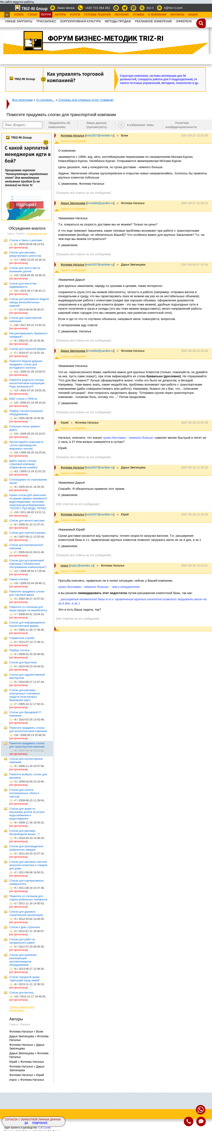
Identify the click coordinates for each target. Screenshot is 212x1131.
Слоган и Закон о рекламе (25, 240)
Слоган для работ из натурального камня (22, 941)
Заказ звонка (66, 8)
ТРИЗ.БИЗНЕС (46, 21)
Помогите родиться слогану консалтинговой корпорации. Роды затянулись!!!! (27, 383)
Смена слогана (18, 579)
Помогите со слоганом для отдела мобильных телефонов (28, 898)
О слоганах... (45, 100)
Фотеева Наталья (72, 135)
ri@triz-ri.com (173, 8)
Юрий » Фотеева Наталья (26, 1061)
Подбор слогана (19, 650)
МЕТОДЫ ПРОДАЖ (118, 21)
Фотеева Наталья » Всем (26, 1031)
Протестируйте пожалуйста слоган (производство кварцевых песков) (26, 445)
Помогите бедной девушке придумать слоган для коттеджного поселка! (25, 364)
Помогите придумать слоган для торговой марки (26, 593)
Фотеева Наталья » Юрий (26, 1075)
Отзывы (138, 14)
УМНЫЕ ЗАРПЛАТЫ (18, 21)
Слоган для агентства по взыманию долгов (24, 269)
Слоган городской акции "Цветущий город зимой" (24, 978)
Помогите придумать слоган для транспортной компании (27, 745)
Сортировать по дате (36, 233)
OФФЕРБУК (184, 21)
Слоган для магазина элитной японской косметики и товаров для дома (28, 865)
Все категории (22, 100)
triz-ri (150, 8)
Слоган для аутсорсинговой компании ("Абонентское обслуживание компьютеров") (27, 564)
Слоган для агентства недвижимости (22, 285)
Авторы (60, 14)
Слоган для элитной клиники (27, 532)
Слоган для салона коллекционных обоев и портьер (24, 793)
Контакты (177, 14)
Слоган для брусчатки (23, 662)
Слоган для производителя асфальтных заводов (26, 848)
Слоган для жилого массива (26, 520)
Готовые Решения (97, 14)
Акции (193, 14)
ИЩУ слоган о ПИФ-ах (23, 398)
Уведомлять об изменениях (59, 125)
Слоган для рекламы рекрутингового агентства (25, 254)
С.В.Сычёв (44, 1127)
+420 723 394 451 (97, 8)
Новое (19, 14)
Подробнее (39, 1123)
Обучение (121, 14)
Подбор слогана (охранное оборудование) (26, 412)
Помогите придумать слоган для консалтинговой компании (28, 729)
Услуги (75, 14)
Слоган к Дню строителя (24, 927)
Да (26, 1123)
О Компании (157, 14)
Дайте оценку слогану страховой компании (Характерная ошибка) (23, 464)
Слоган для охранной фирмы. (28, 348)
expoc (64, 565)
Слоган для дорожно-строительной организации (26, 913)
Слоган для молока (21, 992)
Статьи (32, 14)
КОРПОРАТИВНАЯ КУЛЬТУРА (80, 21)
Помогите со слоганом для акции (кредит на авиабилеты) (28, 608)
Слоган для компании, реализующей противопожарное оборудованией (23, 959)
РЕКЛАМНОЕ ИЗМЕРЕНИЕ (153, 21)
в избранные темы (140, 125)
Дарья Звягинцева (73, 203)
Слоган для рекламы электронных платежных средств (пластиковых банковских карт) (24, 695)
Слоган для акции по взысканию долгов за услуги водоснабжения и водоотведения (27, 813)
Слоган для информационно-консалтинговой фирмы (27, 624)
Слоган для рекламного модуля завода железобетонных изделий (29, 302)
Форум (46, 14)
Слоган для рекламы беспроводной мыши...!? (24, 832)
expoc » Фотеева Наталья (26, 1079)
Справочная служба (21, 638)
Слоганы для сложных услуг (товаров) (86, 100)
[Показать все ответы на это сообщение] (83, 192)
